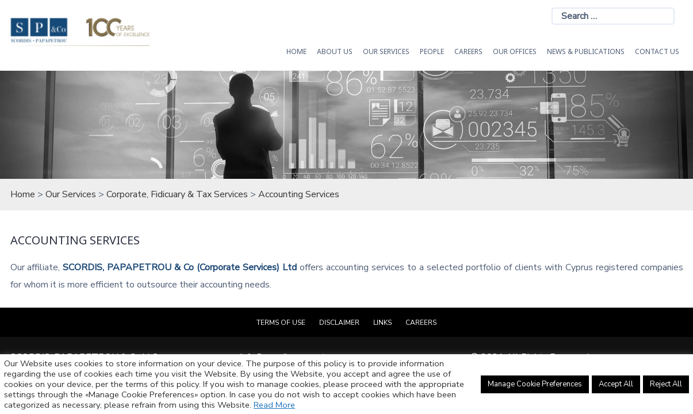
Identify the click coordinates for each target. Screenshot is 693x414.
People (432, 51)
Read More (274, 405)
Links (382, 322)
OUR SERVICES (386, 51)
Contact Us (657, 51)
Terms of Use (280, 322)
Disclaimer (339, 322)
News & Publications (586, 51)
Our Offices (515, 51)
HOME (296, 51)
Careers (468, 51)
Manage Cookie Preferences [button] (535, 384)
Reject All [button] (666, 384)
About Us (335, 51)
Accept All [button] (616, 384)
